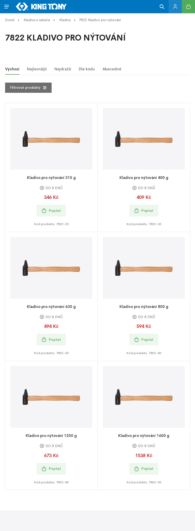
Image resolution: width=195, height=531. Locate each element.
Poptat (51, 210)
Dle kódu (87, 69)
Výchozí (12, 69)
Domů (9, 20)
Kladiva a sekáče (37, 20)
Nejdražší (62, 69)
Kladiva (65, 20)
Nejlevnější (37, 69)
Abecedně (111, 69)
